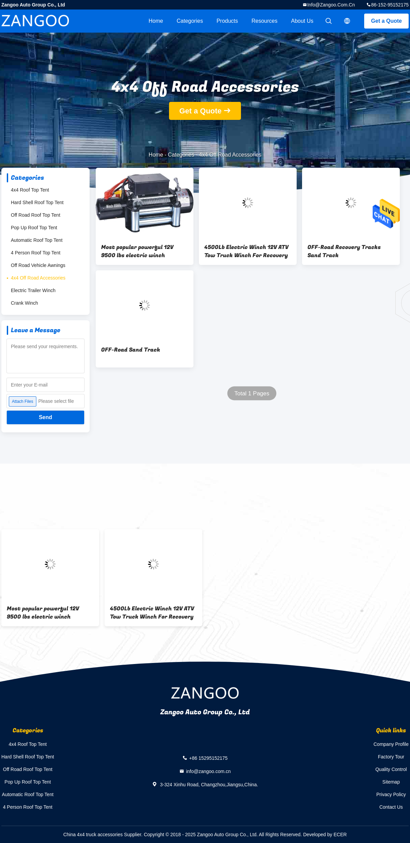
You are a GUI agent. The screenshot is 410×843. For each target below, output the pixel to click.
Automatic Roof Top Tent (36, 240)
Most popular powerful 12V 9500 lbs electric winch (137, 251)
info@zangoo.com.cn (331, 4)
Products (227, 21)
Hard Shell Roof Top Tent (37, 202)
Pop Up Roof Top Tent (34, 227)
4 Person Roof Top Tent (35, 252)
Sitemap (391, 782)
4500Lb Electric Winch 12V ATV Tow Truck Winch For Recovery (246, 251)
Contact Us (391, 807)
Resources (264, 21)
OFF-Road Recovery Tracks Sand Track (344, 251)
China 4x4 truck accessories (93, 834)
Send (45, 417)
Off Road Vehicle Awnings (38, 265)
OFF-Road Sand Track (130, 350)
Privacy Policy (391, 794)
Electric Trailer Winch (33, 290)
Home (156, 21)
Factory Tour (391, 756)
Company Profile (391, 744)
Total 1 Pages (251, 393)
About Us (302, 21)
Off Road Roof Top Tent (35, 215)
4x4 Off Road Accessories (38, 278)
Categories (190, 21)
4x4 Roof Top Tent (30, 190)
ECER (340, 834)
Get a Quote (386, 21)
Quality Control (391, 769)
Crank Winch (24, 303)
